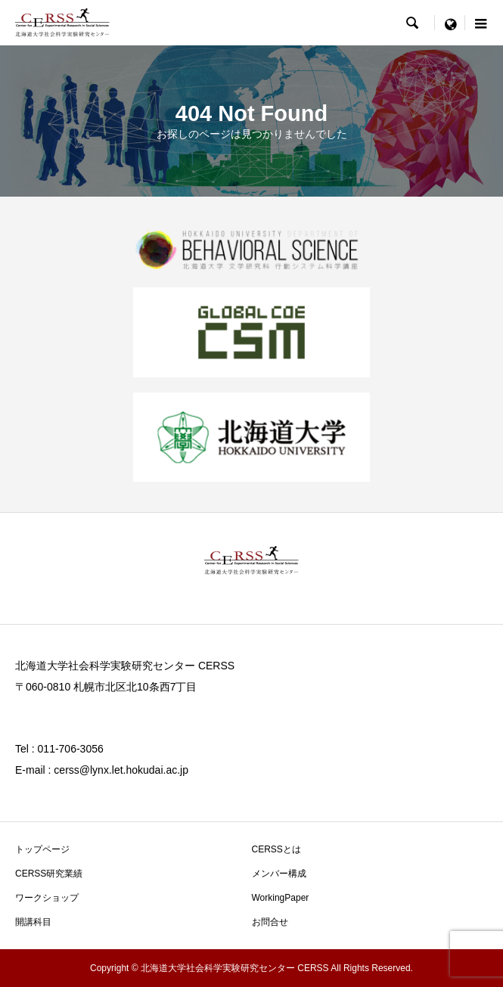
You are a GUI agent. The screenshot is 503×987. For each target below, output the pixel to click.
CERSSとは (276, 849)
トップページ (42, 849)
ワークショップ (47, 897)
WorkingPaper (280, 897)
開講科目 (33, 922)
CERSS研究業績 (48, 873)
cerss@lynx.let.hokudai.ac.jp (121, 770)
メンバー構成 (279, 873)
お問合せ (270, 922)
